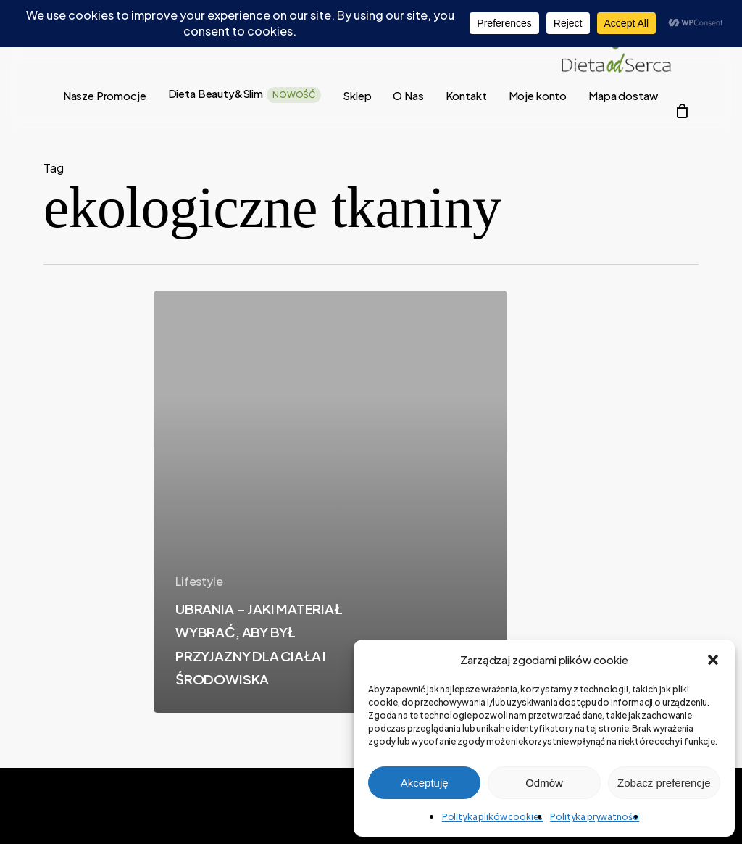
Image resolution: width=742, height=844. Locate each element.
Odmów (544, 783)
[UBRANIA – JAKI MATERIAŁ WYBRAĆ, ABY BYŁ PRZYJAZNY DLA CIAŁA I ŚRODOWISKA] (330, 502)
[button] (713, 660)
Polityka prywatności (594, 816)
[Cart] (682, 111)
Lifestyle (199, 581)
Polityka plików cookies (492, 816)
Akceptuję (425, 783)
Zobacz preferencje (663, 783)
